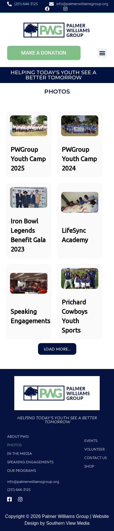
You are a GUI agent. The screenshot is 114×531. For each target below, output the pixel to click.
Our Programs (21, 470)
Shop (89, 466)
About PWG (18, 436)
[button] (102, 53)
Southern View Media (67, 523)
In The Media (19, 453)
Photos (14, 445)
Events (90, 441)
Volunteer (94, 449)
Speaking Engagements (30, 462)
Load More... (57, 349)
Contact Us (95, 458)
